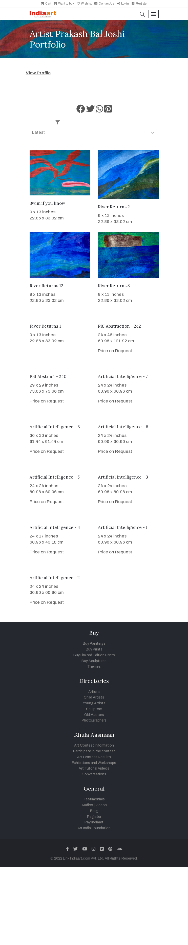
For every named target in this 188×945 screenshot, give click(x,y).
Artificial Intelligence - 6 (123, 427)
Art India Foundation (94, 828)
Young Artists (94, 703)
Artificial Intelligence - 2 (55, 577)
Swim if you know (47, 203)
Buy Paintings (94, 643)
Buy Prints (94, 649)
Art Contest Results (94, 757)
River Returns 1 (45, 326)
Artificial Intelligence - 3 (123, 477)
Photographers (94, 720)
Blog (94, 811)
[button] (142, 15)
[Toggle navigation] (153, 14)
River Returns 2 (114, 207)
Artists (94, 692)
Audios (87, 805)
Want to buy (64, 3)
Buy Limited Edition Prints (94, 655)
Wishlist (84, 3)
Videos (101, 805)
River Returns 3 (114, 285)
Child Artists (94, 697)
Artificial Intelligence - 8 (55, 427)
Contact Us (104, 3)
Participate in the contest (94, 751)
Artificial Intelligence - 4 (55, 527)
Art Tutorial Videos (94, 768)
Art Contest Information (94, 745)
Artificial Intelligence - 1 (123, 527)
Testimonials (94, 799)
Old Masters (94, 715)
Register (139, 3)
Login (123, 3)
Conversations (94, 774)
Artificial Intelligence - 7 (123, 376)
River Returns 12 (46, 285)
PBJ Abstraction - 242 (119, 326)
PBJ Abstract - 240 (48, 376)
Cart (46, 3)
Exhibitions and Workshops (94, 763)
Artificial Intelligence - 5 (55, 477)
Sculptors (94, 709)
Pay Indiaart (94, 822)
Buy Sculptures (94, 661)
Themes (94, 666)
